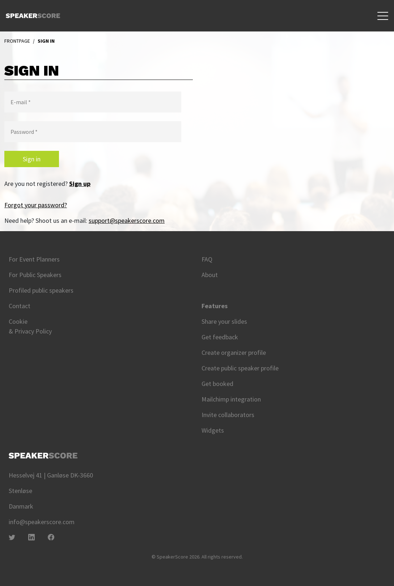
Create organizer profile (234, 352)
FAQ (207, 259)
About (210, 275)
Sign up (79, 183)
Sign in (32, 159)
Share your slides (224, 321)
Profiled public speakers (41, 290)
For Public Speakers (35, 275)
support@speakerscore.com (127, 220)
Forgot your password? (35, 205)
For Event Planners (34, 259)
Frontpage (17, 41)
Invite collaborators (228, 415)
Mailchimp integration (231, 399)
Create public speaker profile (240, 368)
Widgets (213, 430)
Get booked (217, 383)
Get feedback (220, 337)
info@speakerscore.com (42, 522)
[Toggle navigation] (382, 16)
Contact (19, 306)
